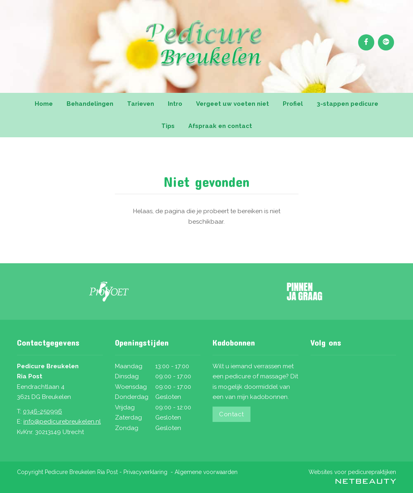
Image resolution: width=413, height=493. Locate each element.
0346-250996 (42, 411)
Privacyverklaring (145, 472)
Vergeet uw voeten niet (232, 103)
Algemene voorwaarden (206, 472)
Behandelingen (90, 103)
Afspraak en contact (220, 126)
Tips (168, 126)
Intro (175, 103)
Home (44, 103)
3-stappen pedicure (347, 103)
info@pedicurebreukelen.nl (62, 421)
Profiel (293, 103)
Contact (231, 414)
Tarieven (140, 103)
